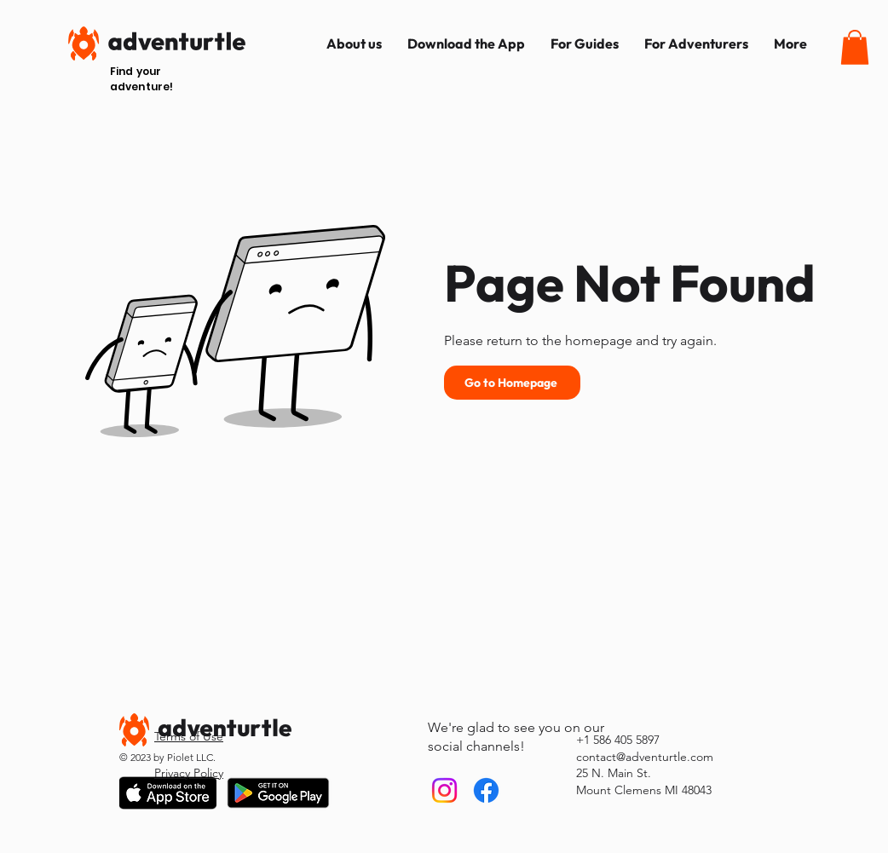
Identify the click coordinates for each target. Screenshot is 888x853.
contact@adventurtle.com (644, 756)
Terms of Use (188, 736)
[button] (854, 47)
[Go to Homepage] (512, 383)
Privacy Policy (188, 773)
